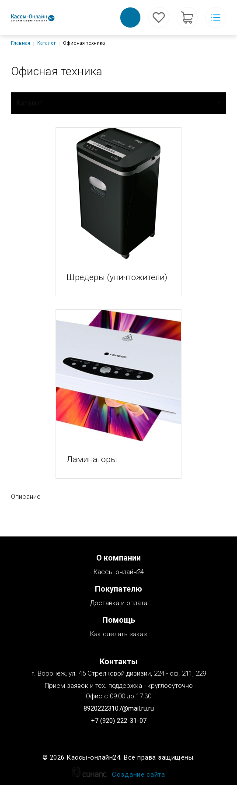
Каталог (46, 43)
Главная (20, 43)
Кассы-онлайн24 (119, 572)
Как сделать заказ (118, 634)
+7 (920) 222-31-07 (118, 721)
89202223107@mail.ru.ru (119, 708)
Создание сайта (138, 775)
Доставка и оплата (118, 603)
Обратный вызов (130, 17)
